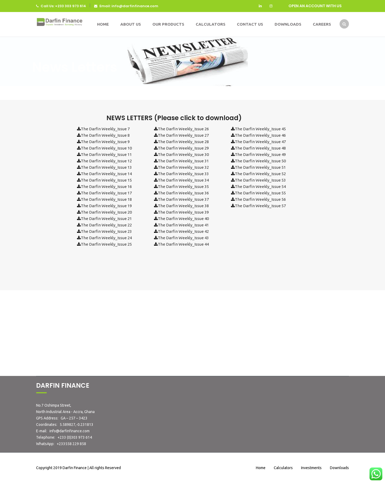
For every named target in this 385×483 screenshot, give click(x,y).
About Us (130, 24)
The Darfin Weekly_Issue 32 (183, 167)
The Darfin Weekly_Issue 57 (260, 205)
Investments (311, 468)
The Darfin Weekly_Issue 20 (106, 212)
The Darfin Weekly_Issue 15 (106, 180)
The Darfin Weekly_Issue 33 (183, 173)
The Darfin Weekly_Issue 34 (183, 180)
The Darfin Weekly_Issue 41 (183, 225)
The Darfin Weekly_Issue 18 (106, 199)
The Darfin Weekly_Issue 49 (260, 154)
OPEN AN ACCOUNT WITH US (315, 6)
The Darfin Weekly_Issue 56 (260, 199)
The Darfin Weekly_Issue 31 (183, 161)
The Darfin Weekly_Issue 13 (106, 167)
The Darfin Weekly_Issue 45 (260, 129)
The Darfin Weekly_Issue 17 (106, 193)
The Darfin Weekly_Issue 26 (183, 129)
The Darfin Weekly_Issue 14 (106, 173)
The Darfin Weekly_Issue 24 (106, 237)
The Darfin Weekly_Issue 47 (260, 141)
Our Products (168, 24)
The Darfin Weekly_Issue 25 (106, 244)
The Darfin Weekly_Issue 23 (106, 231)
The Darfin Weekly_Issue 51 (260, 167)
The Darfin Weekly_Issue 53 (260, 180)
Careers (322, 24)
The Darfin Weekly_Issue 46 (260, 135)
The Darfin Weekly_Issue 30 (183, 154)
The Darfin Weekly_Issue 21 (106, 218)
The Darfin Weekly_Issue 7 (105, 129)
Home (103, 24)
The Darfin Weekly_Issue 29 (183, 148)
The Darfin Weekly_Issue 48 (260, 148)
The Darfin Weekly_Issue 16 (106, 186)
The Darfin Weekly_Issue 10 (106, 148)
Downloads (288, 24)
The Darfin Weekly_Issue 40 (183, 218)
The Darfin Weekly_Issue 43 (183, 237)
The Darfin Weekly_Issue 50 (260, 161)
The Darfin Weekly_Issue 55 (260, 193)
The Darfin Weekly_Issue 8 (105, 135)
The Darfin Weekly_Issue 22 (106, 225)
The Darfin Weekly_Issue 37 (183, 199)
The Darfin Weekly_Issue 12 (106, 161)
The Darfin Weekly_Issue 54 (260, 186)
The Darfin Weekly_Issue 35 (183, 186)
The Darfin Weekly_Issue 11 (106, 154)
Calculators (210, 24)
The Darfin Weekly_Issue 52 (260, 173)
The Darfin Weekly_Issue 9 (105, 141)
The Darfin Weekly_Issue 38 (183, 205)
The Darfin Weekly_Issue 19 (106, 205)
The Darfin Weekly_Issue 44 (183, 244)
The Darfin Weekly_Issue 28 (183, 141)
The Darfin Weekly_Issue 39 (183, 212)
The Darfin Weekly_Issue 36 (183, 193)
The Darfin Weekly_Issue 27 (183, 135)
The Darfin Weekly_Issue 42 (183, 231)
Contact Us (250, 24)
